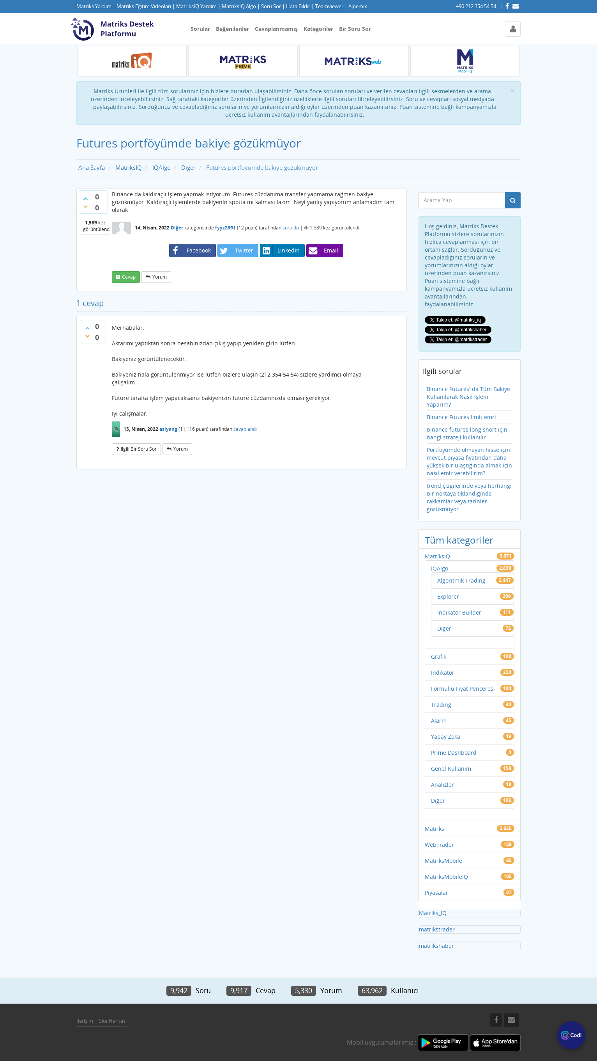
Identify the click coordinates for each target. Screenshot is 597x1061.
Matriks (434, 828)
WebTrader (439, 844)
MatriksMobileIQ (446, 876)
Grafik (438, 656)
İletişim (84, 1020)
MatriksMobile (443, 860)
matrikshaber (436, 945)
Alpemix (357, 6)
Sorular (200, 28)
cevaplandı (245, 429)
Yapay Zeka (445, 736)
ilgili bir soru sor (139, 449)
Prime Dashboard (454, 752)
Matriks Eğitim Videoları (144, 6)
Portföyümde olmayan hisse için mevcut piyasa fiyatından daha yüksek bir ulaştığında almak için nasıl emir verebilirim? (469, 461)
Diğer (177, 227)
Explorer (448, 596)
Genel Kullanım (451, 768)
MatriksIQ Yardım (196, 6)
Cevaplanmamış (276, 28)
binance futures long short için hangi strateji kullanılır (467, 433)
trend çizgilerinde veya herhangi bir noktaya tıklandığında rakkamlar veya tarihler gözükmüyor (469, 497)
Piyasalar (436, 892)
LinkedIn (280, 250)
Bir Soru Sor (355, 28)
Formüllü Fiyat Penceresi (463, 688)
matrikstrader (437, 929)
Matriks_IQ (433, 913)
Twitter (235, 250)
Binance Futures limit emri (461, 417)
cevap (129, 277)
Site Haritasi (113, 1020)
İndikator (442, 672)
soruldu (291, 227)
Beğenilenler (232, 28)
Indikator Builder (459, 612)
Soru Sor (271, 6)
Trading (441, 704)
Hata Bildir (298, 6)
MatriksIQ (437, 556)
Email (322, 250)
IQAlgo (439, 568)
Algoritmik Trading (461, 580)
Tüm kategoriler (459, 539)
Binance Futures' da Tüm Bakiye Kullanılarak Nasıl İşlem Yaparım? (468, 396)
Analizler (442, 784)
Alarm (439, 720)
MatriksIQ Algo (239, 6)
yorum (159, 277)
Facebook (190, 250)
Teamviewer (329, 6)
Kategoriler (318, 28)
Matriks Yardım (93, 6)
